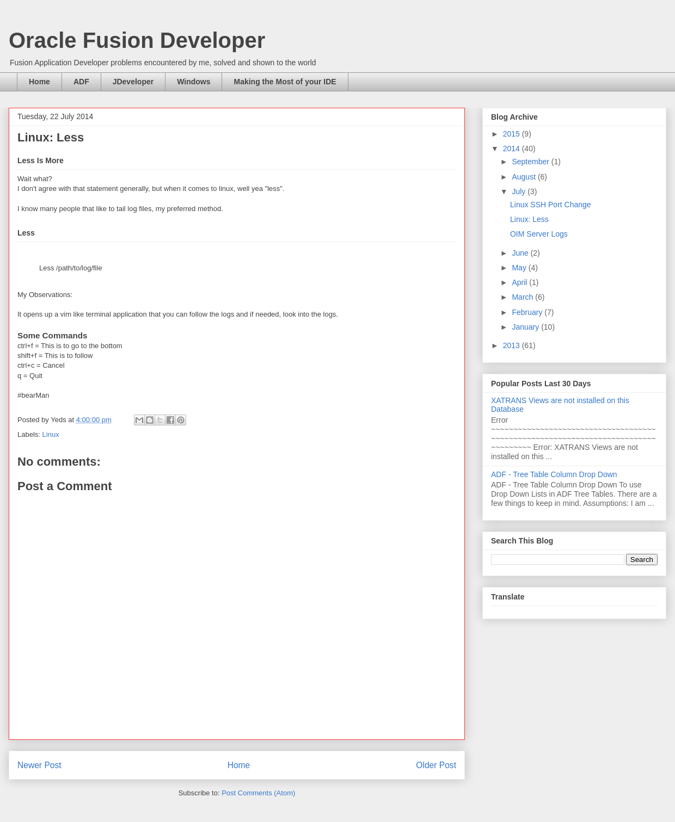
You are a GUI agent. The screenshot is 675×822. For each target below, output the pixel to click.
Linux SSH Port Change (550, 204)
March (523, 297)
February (528, 312)
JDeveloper (133, 81)
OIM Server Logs (539, 234)
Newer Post (39, 765)
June (521, 253)
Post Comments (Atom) (258, 793)
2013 (512, 345)
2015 (512, 133)
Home (39, 81)
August (524, 176)
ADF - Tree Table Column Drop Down (554, 474)
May (520, 267)
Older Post (436, 765)
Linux (50, 434)
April (520, 282)
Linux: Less (529, 219)
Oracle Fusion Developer (137, 40)
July (519, 191)
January (526, 327)
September (531, 161)
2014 (512, 148)
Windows (193, 81)
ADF (81, 81)
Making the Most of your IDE (285, 81)
